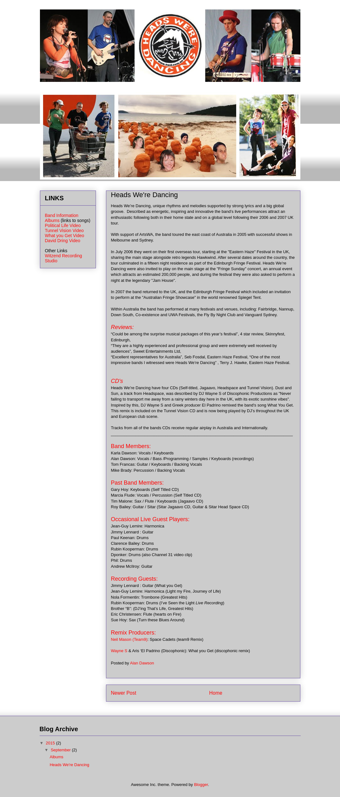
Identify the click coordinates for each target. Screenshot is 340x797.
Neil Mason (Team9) (129, 639)
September (61, 750)
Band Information (62, 215)
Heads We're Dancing (69, 764)
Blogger (201, 784)
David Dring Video (63, 240)
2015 (51, 743)
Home (215, 693)
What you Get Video (64, 235)
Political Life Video (63, 225)
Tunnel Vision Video (64, 230)
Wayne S (119, 650)
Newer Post (124, 693)
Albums (52, 220)
